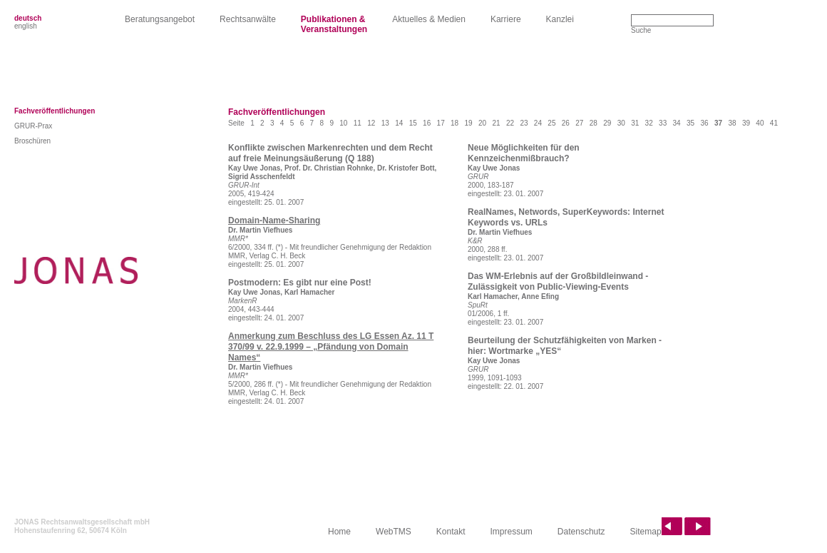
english (25, 26)
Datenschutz (581, 532)
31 (635, 123)
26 (566, 123)
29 (607, 123)
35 (690, 123)
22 (510, 123)
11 (357, 123)
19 (469, 123)
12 (371, 123)
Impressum (511, 532)
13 (385, 123)
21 (496, 123)
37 (718, 123)
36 (704, 123)
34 (677, 123)
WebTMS (393, 532)
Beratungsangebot (160, 19)
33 (663, 123)
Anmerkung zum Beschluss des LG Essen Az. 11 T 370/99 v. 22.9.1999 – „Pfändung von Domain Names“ (330, 346)
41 (774, 123)
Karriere (505, 19)
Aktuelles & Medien (429, 19)
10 (343, 123)
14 (399, 123)
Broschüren (32, 141)
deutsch (27, 18)
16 (427, 123)
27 (579, 123)
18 (454, 123)
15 (413, 123)
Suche (641, 30)
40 (760, 123)
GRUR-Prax (33, 126)
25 (551, 123)
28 (593, 123)
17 (441, 123)
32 (649, 123)
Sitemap (646, 532)
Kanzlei (560, 19)
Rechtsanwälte (248, 19)
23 (524, 123)
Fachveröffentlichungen (54, 111)
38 (732, 123)
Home (339, 532)
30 (621, 123)
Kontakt (451, 532)
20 (482, 123)
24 (538, 123)
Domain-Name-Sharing (274, 220)
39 (746, 123)
